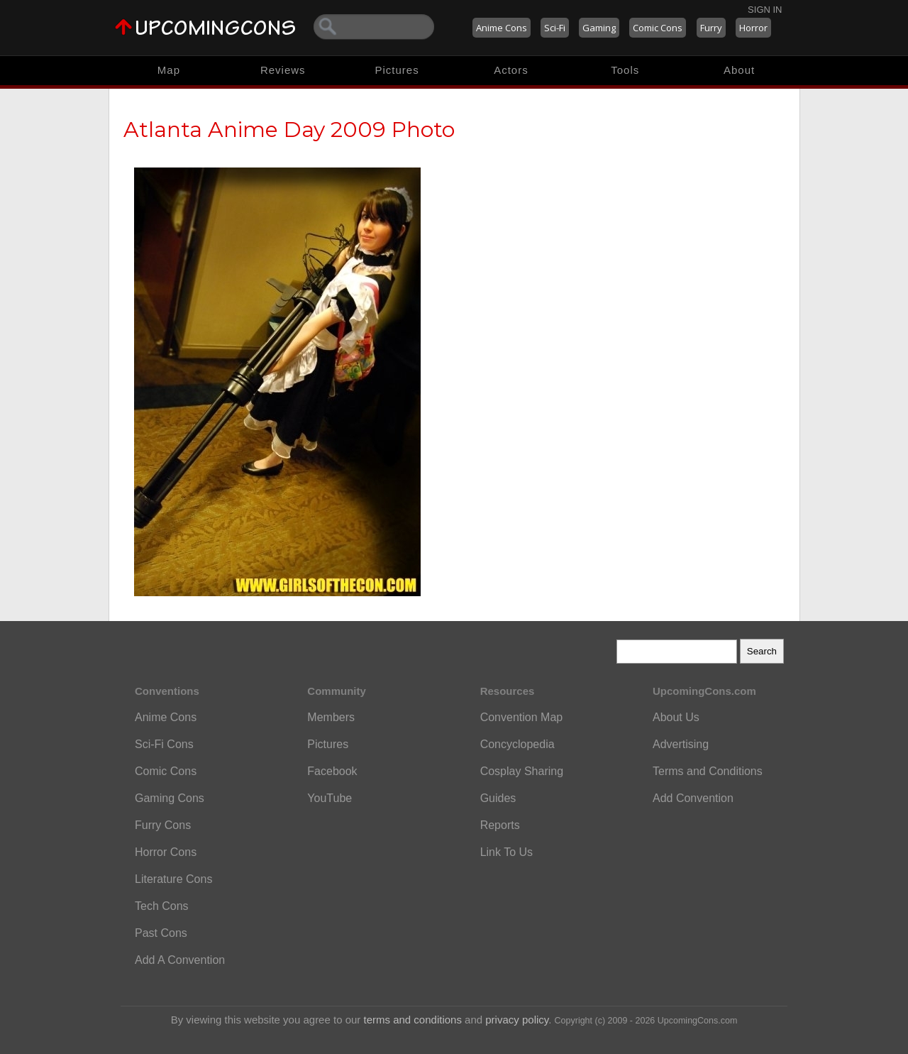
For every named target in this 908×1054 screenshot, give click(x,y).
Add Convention (693, 798)
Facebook (332, 771)
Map (168, 70)
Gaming (599, 27)
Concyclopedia (517, 744)
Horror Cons (165, 852)
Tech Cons (162, 906)
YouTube (329, 798)
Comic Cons (657, 27)
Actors (511, 70)
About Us (676, 717)
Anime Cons (501, 27)
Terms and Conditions (708, 771)
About (739, 70)
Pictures (397, 70)
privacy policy (516, 1020)
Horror (753, 27)
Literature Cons (173, 879)
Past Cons (161, 933)
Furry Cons (163, 825)
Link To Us (506, 852)
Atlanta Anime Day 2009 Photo (289, 129)
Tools (625, 70)
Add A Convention (180, 960)
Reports (500, 825)
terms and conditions (413, 1020)
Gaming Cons (169, 798)
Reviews (283, 70)
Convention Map (521, 717)
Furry (711, 27)
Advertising (681, 744)
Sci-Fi (554, 27)
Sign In (765, 9)
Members (331, 717)
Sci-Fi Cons (164, 744)
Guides (498, 798)
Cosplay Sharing (521, 771)
